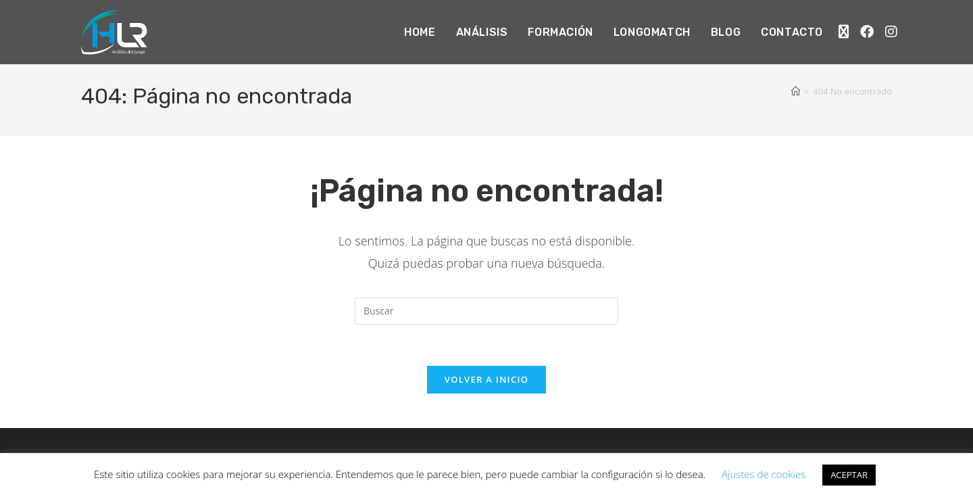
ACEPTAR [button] (849, 475)
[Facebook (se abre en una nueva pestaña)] (867, 30)
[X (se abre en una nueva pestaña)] (844, 30)
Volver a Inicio (486, 379)
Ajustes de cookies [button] (763, 474)
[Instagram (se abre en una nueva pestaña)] (891, 30)
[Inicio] (795, 91)
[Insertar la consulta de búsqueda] (486, 311)
